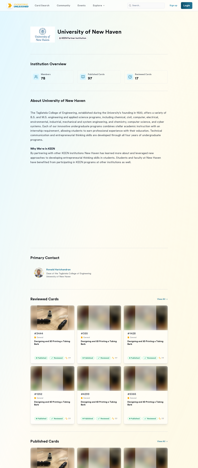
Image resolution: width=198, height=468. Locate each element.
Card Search (42, 5)
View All (162, 299)
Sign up (173, 5)
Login (186, 5)
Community (63, 5)
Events (82, 5)
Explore (99, 5)
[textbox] (99, 176)
